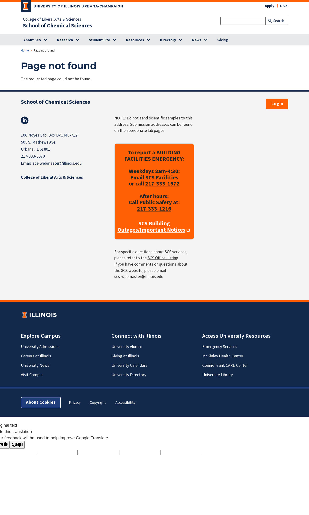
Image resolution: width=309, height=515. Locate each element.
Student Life (99, 40)
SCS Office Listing (163, 258)
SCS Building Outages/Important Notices (151, 227)
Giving (222, 39)
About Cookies (41, 402)
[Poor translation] (17, 445)
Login (277, 103)
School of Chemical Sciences (57, 25)
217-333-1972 (162, 184)
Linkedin (24, 120)
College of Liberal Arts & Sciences (52, 19)
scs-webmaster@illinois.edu (57, 163)
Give (283, 5)
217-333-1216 (154, 209)
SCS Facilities (161, 178)
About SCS (32, 40)
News (196, 40)
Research (65, 40)
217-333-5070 (33, 156)
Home (25, 50)
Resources (135, 40)
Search (278, 20)
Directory (168, 40)
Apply (269, 5)
